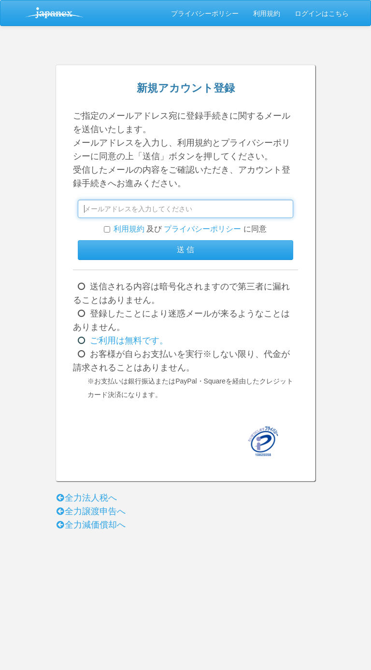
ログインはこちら (322, 13)
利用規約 (266, 13)
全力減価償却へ (91, 525)
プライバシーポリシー (205, 13)
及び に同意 (185, 229)
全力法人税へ (86, 498)
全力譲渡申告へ (91, 511)
